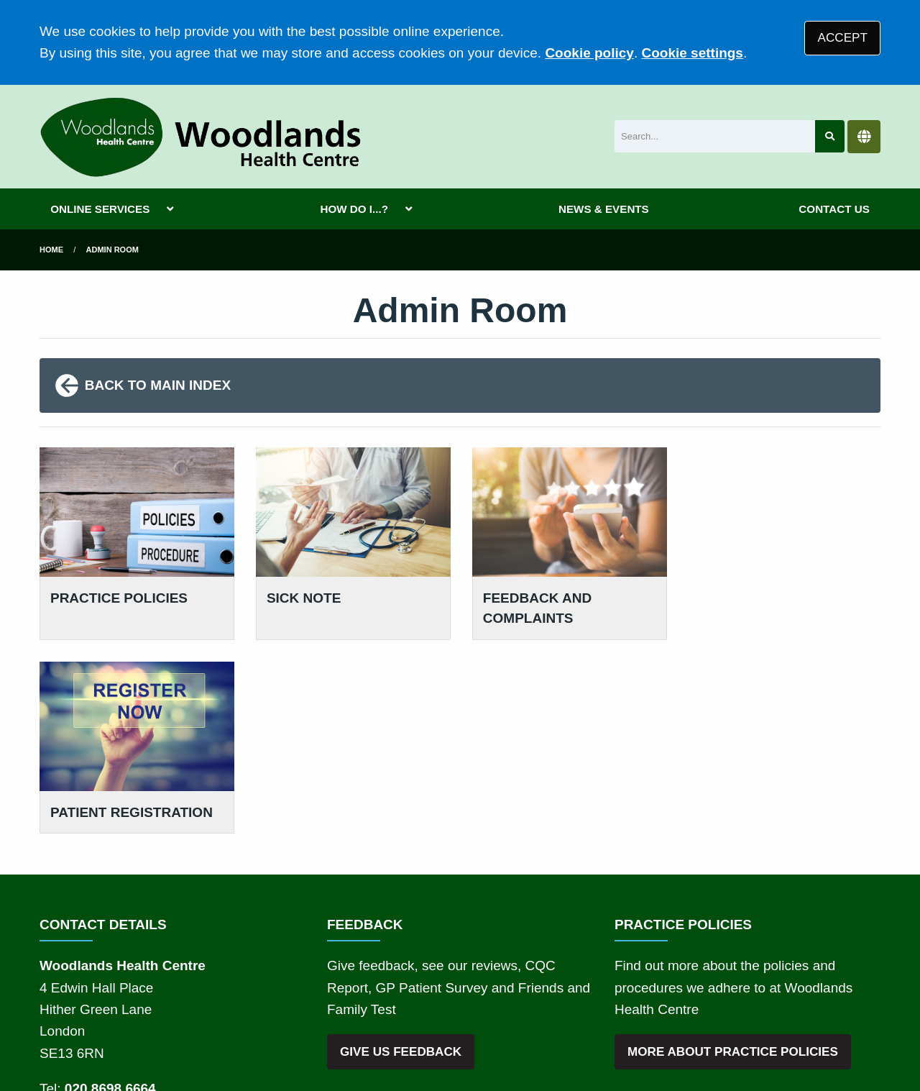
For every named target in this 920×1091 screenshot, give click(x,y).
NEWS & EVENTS (603, 209)
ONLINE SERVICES (100, 209)
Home (51, 249)
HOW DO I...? (354, 209)
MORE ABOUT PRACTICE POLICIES (732, 857)
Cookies (592, 988)
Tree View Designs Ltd (117, 1036)
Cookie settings (691, 52)
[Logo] (201, 137)
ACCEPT (843, 38)
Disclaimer (371, 988)
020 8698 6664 (110, 894)
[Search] (715, 136)
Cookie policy (589, 52)
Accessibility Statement (485, 988)
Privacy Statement (273, 988)
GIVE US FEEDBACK (400, 857)
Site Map (654, 988)
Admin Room (112, 249)
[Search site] (830, 136)
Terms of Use (167, 988)
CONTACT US (834, 209)
